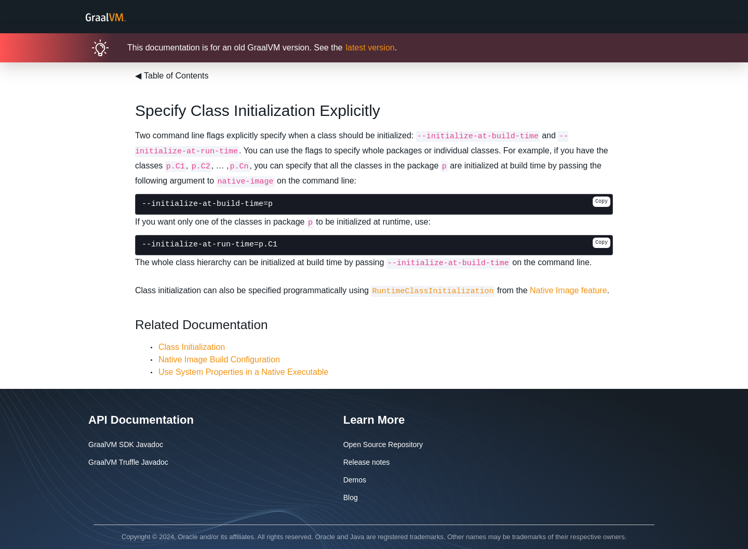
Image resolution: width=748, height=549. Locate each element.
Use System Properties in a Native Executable (243, 372)
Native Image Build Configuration (219, 359)
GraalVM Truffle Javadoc (128, 462)
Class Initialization (191, 347)
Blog (350, 497)
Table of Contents (172, 75)
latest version (369, 47)
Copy (601, 201)
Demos (354, 480)
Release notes (366, 462)
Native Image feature (568, 290)
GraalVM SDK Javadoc (125, 444)
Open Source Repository (383, 444)
